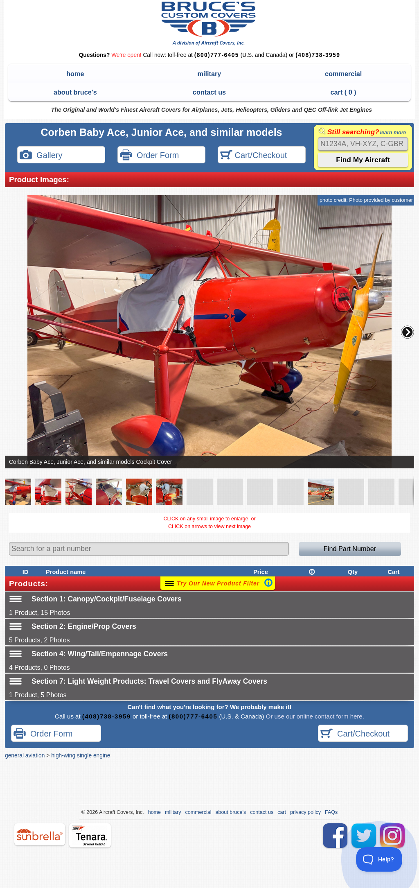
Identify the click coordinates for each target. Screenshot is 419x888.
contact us (209, 92)
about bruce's (75, 92)
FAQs (331, 812)
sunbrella (39, 834)
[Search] (363, 144)
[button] (407, 332)
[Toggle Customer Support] (379, 859)
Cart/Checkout (253, 156)
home (75, 73)
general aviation (25, 755)
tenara (90, 835)
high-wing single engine (80, 755)
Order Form (149, 156)
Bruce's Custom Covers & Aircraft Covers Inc (210, 23)
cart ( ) (343, 92)
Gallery (41, 156)
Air (102, 812)
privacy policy (305, 812)
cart (281, 812)
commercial (343, 73)
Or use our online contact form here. (314, 716)
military (209, 73)
